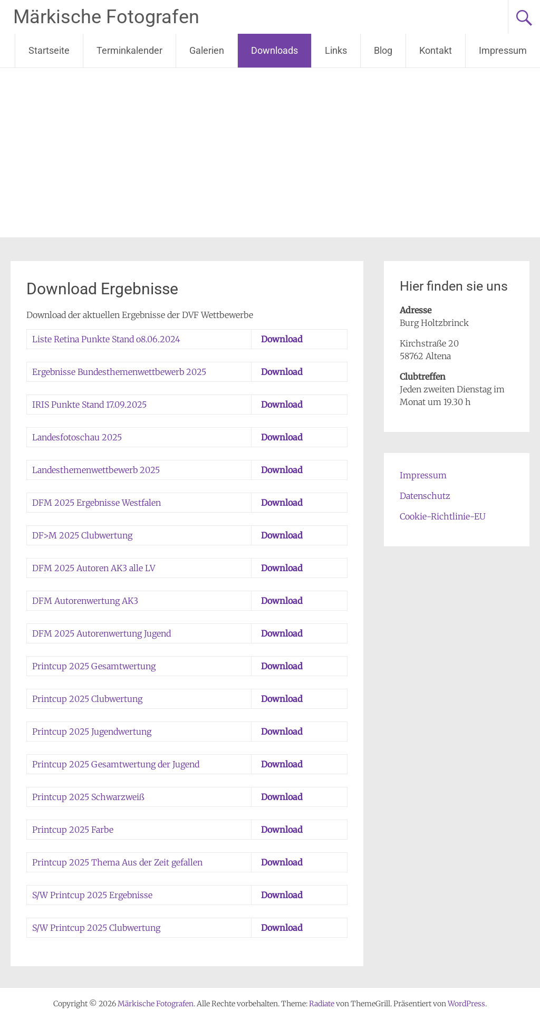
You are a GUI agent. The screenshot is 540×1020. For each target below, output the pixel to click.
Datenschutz (425, 495)
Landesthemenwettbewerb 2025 (96, 470)
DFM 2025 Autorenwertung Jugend (101, 633)
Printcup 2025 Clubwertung (87, 699)
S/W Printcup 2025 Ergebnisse (92, 895)
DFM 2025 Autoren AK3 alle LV (93, 568)
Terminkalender (129, 50)
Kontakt (435, 50)
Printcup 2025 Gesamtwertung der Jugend (115, 764)
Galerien (206, 50)
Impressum (503, 50)
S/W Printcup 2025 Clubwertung (96, 927)
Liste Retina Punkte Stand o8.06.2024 (106, 339)
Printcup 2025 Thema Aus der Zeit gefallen (117, 862)
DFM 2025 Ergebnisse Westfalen (96, 502)
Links (336, 50)
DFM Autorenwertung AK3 (85, 600)
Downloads (274, 50)
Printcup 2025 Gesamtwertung (94, 666)
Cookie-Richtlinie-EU (443, 516)
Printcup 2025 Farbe (72, 829)
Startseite (49, 50)
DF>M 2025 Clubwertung (82, 535)
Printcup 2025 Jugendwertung (91, 731)
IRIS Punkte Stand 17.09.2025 (89, 404)
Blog (383, 50)
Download (282, 339)
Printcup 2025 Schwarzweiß (88, 797)
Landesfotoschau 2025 (77, 437)
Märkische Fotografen (106, 17)
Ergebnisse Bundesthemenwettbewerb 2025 (119, 372)
